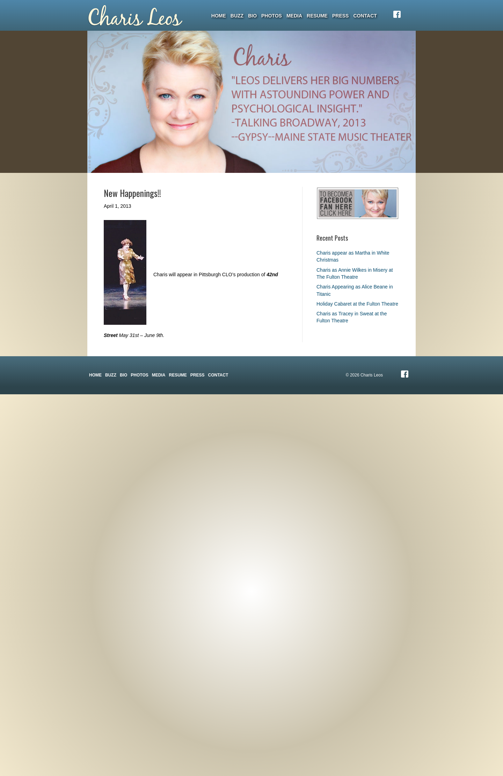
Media (294, 16)
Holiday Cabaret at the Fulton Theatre (357, 304)
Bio (252, 16)
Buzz (237, 16)
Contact (365, 16)
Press (340, 16)
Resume (317, 16)
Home (218, 16)
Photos (271, 16)
